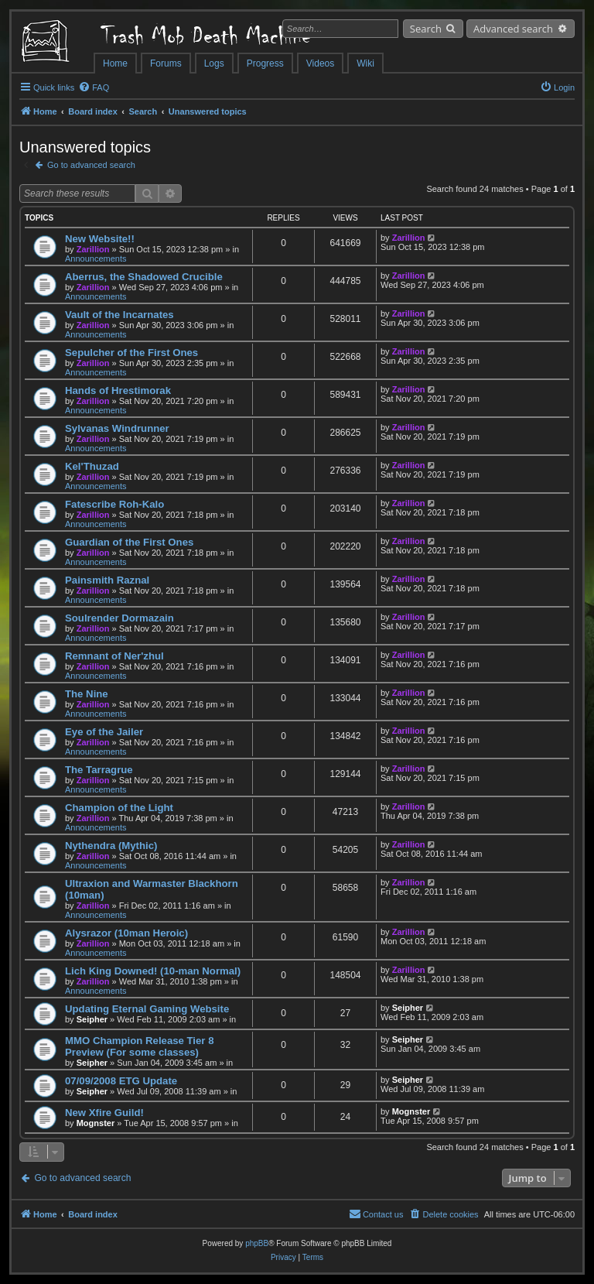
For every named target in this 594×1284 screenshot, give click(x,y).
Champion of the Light (119, 807)
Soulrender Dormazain (119, 618)
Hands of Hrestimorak (118, 390)
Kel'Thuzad (92, 466)
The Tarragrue (99, 770)
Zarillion (93, 249)
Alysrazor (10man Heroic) (126, 933)
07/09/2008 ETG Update (121, 1081)
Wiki (365, 63)
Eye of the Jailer (104, 732)
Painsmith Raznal (107, 580)
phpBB (256, 1243)
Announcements (96, 258)
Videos (320, 63)
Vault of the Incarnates (119, 314)
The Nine (86, 694)
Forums (166, 63)
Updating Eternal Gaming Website (147, 1009)
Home (115, 63)
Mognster (96, 1123)
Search (426, 29)
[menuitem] (93, 87)
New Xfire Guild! (104, 1112)
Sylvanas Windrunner (117, 428)
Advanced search (513, 29)
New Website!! (100, 239)
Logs (214, 63)
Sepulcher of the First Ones (131, 352)
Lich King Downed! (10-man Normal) (153, 971)
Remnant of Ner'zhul (114, 656)
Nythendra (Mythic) (111, 845)
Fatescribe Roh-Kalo (114, 504)
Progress (265, 63)
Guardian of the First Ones (129, 542)
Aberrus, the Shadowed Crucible (144, 276)
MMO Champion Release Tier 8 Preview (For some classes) (139, 1046)
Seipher (92, 1019)
